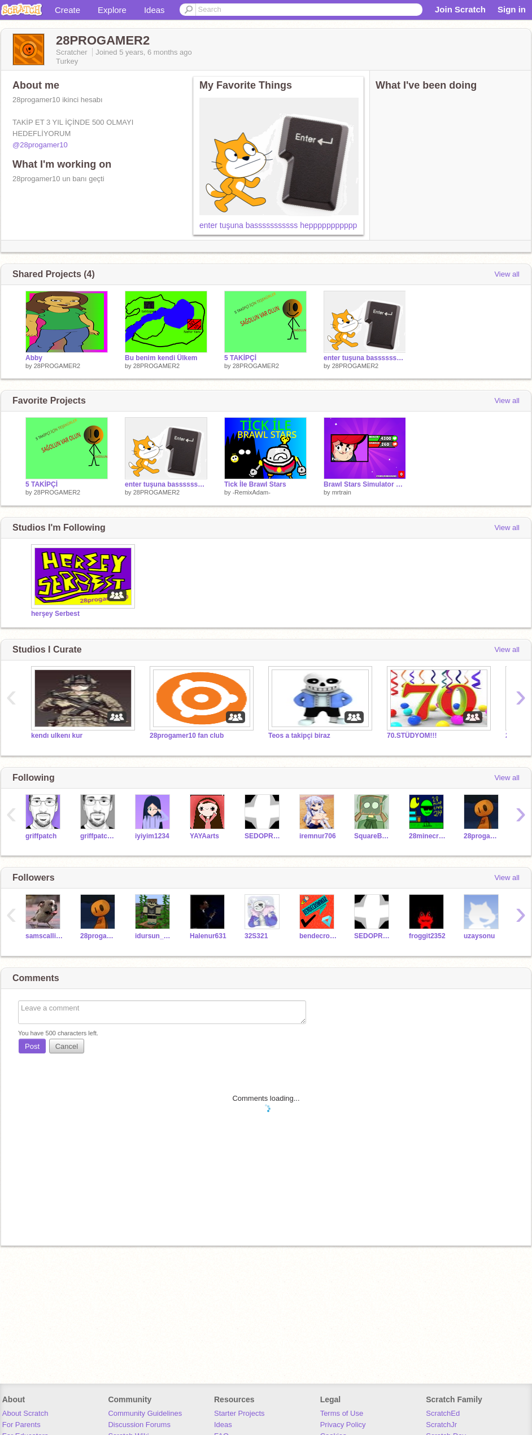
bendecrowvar (318, 936)
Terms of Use (342, 1413)
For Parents (21, 1424)
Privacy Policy (343, 1424)
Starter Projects (239, 1413)
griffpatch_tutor (99, 836)
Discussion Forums (139, 1424)
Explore (112, 10)
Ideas (154, 10)
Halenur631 (208, 936)
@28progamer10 (40, 145)
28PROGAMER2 (57, 365)
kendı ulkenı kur (56, 736)
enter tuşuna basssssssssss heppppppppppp (278, 225)
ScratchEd (443, 1413)
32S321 (256, 936)
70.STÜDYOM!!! (412, 736)
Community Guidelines (145, 1413)
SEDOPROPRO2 (263, 836)
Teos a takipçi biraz (299, 736)
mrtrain (341, 492)
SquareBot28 (373, 836)
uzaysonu (479, 936)
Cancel (66, 1046)
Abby (33, 358)
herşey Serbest (55, 614)
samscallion (44, 936)
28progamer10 (483, 836)
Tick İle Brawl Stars (255, 484)
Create (67, 10)
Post (32, 1046)
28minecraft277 (428, 836)
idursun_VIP (154, 936)
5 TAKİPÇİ (240, 358)
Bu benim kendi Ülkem (161, 358)
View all (507, 274)
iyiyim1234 (152, 836)
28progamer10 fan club (187, 736)
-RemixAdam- (252, 492)
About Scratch (25, 1413)
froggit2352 (427, 936)
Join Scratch (460, 9)
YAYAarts (204, 836)
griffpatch (40, 836)
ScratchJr (441, 1424)
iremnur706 (317, 836)
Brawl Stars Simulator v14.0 (365, 484)
